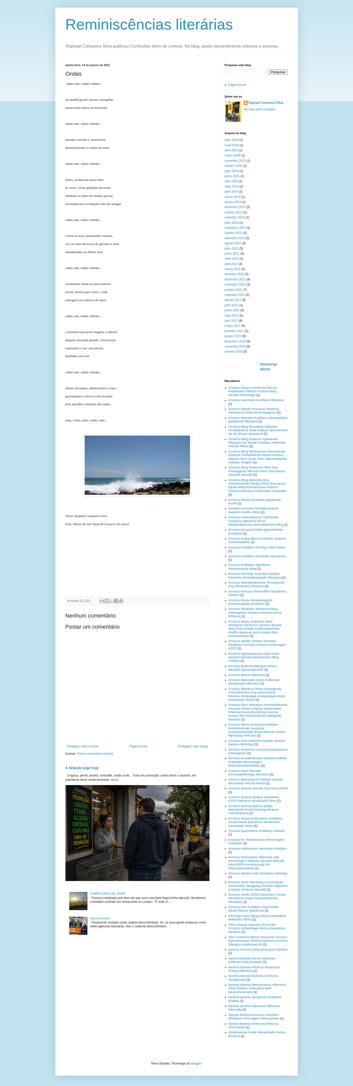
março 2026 (233, 155)
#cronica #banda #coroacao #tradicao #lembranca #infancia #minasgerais (253, 410)
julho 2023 (232, 222)
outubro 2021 (234, 290)
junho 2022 (232, 253)
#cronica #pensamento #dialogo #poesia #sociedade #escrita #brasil (255, 781)
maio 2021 (232, 315)
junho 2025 (232, 176)
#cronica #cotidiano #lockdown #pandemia (257, 556)
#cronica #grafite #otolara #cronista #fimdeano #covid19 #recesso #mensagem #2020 (257, 644)
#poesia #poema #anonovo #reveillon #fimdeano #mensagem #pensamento (253, 1016)
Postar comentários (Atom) (95, 753)
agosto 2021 (233, 300)
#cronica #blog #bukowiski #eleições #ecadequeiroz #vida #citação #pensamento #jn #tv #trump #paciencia (258, 430)
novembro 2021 (235, 284)
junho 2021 (232, 310)
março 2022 (233, 269)
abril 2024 (231, 191)
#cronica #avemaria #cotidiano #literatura (256, 400)
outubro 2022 (234, 233)
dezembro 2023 (235, 207)
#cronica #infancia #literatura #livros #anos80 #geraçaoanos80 (252, 667)
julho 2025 (232, 171)
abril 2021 (231, 320)
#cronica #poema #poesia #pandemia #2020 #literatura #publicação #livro (253, 799)
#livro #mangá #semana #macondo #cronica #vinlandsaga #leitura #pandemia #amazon (256, 928)
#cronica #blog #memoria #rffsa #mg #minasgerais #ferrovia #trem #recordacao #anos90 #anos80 (256, 471)
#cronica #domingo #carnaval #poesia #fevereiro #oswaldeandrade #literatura (254, 575)
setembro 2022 (235, 238)
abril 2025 (231, 181)
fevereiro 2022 (234, 274)
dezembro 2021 (235, 279)
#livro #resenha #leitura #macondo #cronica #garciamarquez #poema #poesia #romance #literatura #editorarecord (258, 940)
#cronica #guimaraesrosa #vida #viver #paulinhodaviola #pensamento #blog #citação (253, 657)
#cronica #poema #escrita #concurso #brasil (258, 788)
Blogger (196, 1063)
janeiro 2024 (233, 202)
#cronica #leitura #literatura (246, 675)
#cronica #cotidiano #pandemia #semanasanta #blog (249, 566)
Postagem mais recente (83, 746)
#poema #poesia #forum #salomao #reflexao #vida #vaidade (251, 960)
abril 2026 (231, 150)
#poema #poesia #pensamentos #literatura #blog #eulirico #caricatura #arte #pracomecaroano (257, 988)
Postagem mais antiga (193, 746)
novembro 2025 (235, 160)
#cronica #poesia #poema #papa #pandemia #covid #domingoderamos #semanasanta (253, 809)
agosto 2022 (233, 243)
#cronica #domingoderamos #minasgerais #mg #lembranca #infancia (256, 584)
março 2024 (233, 197)
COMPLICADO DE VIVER (107, 893)
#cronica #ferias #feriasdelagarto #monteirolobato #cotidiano (250, 602)
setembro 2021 (235, 295)
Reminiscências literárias (149, 24)
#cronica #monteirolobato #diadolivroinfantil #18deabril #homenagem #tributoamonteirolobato (257, 761)
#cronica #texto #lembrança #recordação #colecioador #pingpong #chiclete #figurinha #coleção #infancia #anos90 (258, 885)
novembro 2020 (235, 346)
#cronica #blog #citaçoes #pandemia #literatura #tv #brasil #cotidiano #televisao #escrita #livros (257, 442)
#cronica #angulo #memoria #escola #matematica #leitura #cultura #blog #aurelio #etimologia (252, 391)
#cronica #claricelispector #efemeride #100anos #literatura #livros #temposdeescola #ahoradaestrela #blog (255, 521)
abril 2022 (231, 264)
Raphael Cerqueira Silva (266, 103)
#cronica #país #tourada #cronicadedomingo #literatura (248, 772)
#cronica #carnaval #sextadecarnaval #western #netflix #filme (253, 510)
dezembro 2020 (235, 341)
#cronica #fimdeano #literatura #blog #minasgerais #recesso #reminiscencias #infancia (255, 612)
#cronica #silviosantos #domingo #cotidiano (257, 848)
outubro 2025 (234, 166)
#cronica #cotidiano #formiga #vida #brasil (256, 547)
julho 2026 (232, 140)
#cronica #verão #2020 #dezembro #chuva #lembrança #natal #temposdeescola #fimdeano (257, 898)
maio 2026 (232, 145)
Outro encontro (100, 918)
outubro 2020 (234, 351)
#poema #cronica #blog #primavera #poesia (257, 949)
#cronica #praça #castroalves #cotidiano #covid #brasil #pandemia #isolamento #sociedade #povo (255, 822)
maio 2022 (232, 258)
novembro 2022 (235, 228)
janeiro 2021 (233, 336)
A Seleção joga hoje (82, 768)
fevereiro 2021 (234, 331)
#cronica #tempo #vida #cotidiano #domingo (258, 873)
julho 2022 (232, 248)
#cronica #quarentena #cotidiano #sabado (256, 831)
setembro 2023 (235, 217)
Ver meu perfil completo (259, 109)
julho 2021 (232, 305)
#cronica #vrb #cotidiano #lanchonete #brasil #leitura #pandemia (253, 908)
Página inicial (138, 746)
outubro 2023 (234, 212)
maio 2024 (232, 186)
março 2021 (233, 325)
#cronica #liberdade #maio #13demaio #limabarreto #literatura (254, 681)
